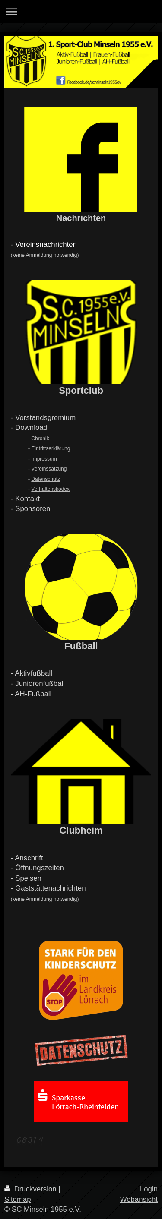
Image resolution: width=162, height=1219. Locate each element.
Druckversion (31, 1189)
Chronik (40, 439)
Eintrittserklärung (50, 448)
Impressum (44, 459)
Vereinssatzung (49, 469)
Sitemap (17, 1199)
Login (149, 1189)
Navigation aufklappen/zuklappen (81, 11)
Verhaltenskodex (50, 489)
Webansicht (139, 1199)
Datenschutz (45, 479)
